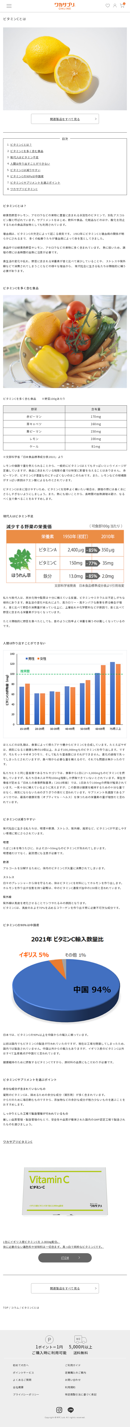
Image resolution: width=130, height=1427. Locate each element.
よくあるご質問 (22, 1379)
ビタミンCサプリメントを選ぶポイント (35, 183)
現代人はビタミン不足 (24, 157)
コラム (15, 1307)
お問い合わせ (73, 1379)
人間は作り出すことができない (30, 164)
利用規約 (70, 1387)
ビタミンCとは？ (21, 145)
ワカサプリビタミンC (24, 189)
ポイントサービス (23, 1372)
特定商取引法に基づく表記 (81, 1394)
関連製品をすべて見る (73, 119)
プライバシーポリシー (26, 1394)
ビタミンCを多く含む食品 (26, 151)
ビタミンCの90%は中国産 (27, 176)
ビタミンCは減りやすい (25, 170)
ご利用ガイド (73, 1365)
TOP (6, 1307)
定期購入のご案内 (75, 1372)
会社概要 (18, 1387)
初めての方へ (21, 1365)
